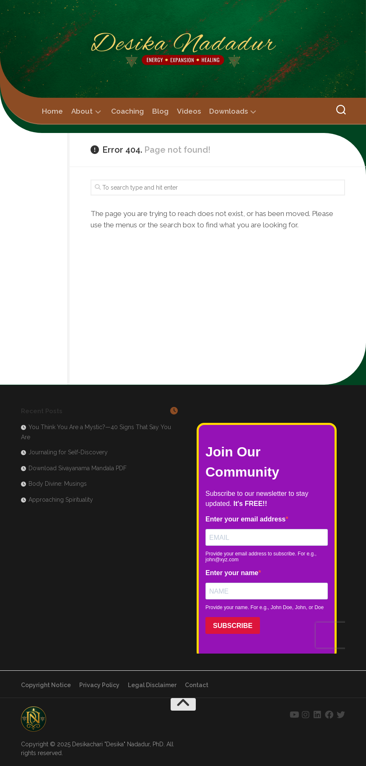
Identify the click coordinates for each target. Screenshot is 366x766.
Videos (189, 111)
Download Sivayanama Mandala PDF (78, 468)
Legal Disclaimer (152, 685)
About (82, 111)
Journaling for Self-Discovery (68, 452)
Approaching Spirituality (61, 499)
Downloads (228, 111)
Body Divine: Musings (58, 483)
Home (52, 111)
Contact (196, 685)
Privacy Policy (99, 685)
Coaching (127, 111)
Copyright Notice (46, 685)
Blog (160, 111)
